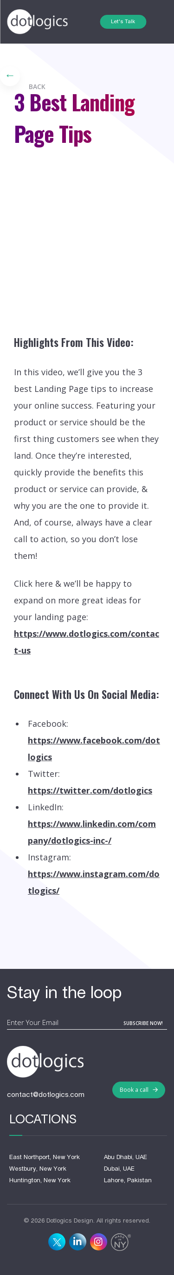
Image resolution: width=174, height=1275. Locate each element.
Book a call (139, 1090)
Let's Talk (123, 21)
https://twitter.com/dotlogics (90, 790)
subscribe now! (143, 1023)
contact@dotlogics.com (45, 1094)
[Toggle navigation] (156, 22)
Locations (43, 1120)
